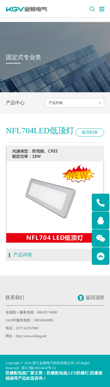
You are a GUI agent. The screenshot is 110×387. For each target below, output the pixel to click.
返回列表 (90, 132)
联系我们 (15, 297)
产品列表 (56, 103)
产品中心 (15, 102)
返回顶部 (91, 298)
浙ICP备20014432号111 (38, 368)
